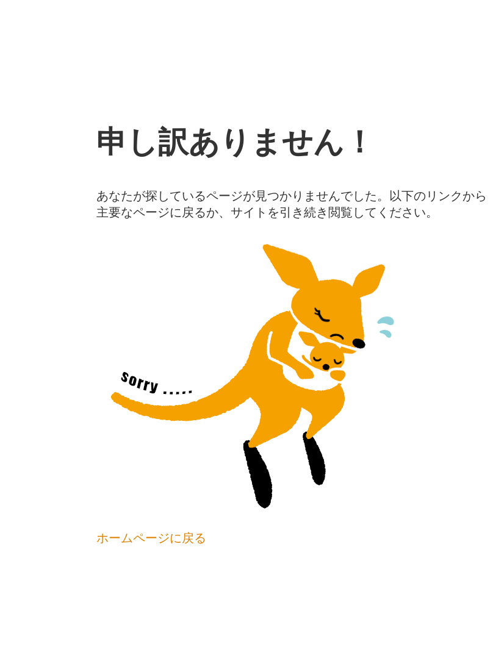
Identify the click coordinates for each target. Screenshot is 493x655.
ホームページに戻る (151, 538)
